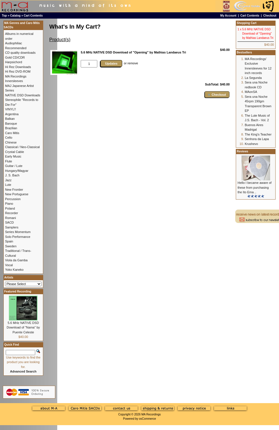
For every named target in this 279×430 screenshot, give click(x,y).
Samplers (11, 227)
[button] (217, 94)
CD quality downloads (20, 52)
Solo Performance (17, 236)
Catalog (15, 15)
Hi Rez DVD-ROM (18, 71)
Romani (10, 218)
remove (133, 63)
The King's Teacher (258, 134)
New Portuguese (16, 194)
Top (4, 15)
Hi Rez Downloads (18, 67)
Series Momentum (18, 232)
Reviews (242, 151)
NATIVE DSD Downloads (22, 95)
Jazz (8, 180)
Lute (8, 184)
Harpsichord (13, 62)
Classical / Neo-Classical (22, 147)
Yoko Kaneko (14, 269)
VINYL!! (10, 109)
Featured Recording (17, 291)
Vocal (9, 265)
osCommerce (147, 418)
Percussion (13, 199)
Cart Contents (33, 15)
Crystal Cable (14, 152)
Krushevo (251, 144)
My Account (228, 15)
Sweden (11, 246)
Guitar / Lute (14, 166)
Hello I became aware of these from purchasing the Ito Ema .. (255, 187)
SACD (9, 222)
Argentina (12, 114)
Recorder (11, 213)
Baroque (11, 123)
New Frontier (14, 189)
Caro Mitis (12, 133)
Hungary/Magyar (16, 170)
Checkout (269, 15)
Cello (8, 137)
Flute (8, 161)
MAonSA (251, 91)
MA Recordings (151, 414)
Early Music (13, 156)
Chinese (11, 142)
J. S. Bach (12, 175)
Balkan (10, 118)
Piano (9, 203)
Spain (9, 241)
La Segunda (253, 77)
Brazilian (11, 128)
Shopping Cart (246, 23)
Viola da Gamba (16, 260)
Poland (10, 208)
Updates (111, 63)
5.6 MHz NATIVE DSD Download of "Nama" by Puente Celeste (23, 327)
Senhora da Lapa (257, 139)
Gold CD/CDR (15, 57)
